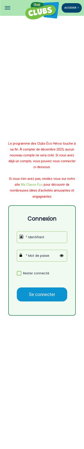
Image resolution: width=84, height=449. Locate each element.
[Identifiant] (42, 237)
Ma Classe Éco (32, 185)
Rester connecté (36, 273)
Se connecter (42, 294)
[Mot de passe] (42, 256)
